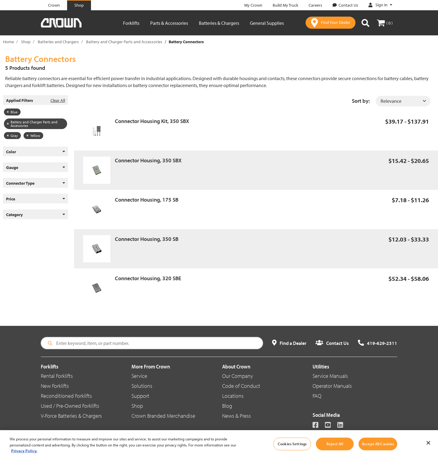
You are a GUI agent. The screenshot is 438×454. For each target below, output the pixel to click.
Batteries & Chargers (219, 23)
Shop (26, 41)
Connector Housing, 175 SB (146, 199)
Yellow (33, 135)
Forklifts (131, 23)
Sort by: (361, 100)
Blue (12, 112)
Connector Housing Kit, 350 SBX (152, 121)
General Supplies (267, 23)
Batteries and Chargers (58, 41)
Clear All (57, 100)
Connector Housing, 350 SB (146, 238)
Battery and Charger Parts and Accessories (124, 41)
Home (8, 41)
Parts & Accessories (169, 23)
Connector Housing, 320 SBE (148, 278)
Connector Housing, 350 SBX (148, 160)
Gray (12, 135)
